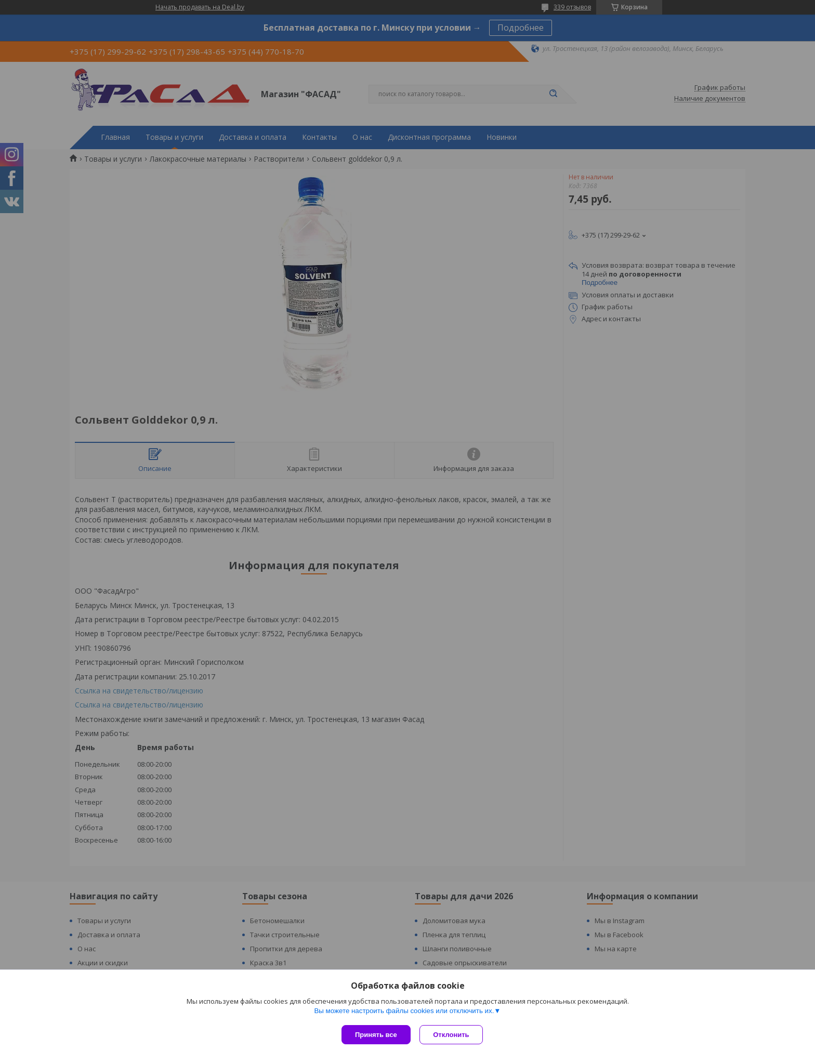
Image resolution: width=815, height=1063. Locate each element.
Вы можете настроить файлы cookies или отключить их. (404, 1012)
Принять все (376, 1035)
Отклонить (452, 1035)
